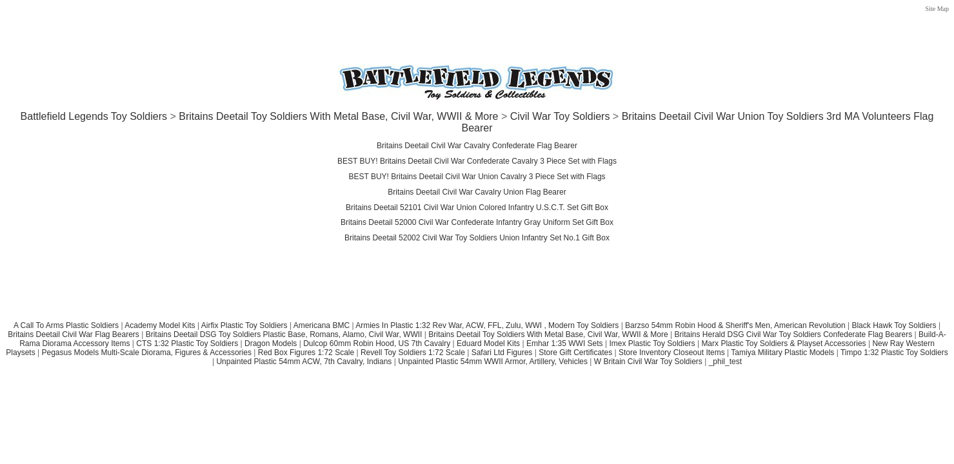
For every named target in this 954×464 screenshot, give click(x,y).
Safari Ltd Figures (502, 352)
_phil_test (725, 361)
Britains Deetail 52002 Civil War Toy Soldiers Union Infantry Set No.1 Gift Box (477, 237)
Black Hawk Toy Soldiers (893, 325)
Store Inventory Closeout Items (672, 352)
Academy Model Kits (159, 325)
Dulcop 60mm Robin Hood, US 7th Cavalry (376, 343)
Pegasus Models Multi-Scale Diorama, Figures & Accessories (146, 352)
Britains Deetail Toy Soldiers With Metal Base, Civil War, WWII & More (338, 116)
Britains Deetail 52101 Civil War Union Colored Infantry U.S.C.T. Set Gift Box (477, 207)
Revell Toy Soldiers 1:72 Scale (413, 352)
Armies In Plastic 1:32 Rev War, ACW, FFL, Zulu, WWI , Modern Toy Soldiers (487, 325)
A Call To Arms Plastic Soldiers (66, 325)
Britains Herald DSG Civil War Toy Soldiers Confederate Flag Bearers (793, 334)
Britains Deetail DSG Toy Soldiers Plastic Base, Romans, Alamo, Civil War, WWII (284, 334)
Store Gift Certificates (575, 352)
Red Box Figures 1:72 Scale (306, 352)
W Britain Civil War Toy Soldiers (648, 361)
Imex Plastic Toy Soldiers (652, 343)
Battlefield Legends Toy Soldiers (94, 116)
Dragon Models (270, 343)
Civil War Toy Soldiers (560, 116)
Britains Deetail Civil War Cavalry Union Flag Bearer (477, 192)
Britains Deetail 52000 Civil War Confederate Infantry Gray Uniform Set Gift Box (477, 222)
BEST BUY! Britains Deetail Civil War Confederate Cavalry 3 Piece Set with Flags (477, 161)
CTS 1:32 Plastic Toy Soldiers (187, 343)
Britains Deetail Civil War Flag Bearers (73, 334)
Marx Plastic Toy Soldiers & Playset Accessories (783, 343)
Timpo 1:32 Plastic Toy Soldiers (894, 352)
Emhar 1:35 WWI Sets (564, 343)
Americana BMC (321, 325)
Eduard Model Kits (488, 343)
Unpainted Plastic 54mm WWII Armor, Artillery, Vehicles (493, 361)
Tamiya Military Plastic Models (782, 352)
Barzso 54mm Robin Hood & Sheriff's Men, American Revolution (735, 325)
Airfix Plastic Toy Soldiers (245, 325)
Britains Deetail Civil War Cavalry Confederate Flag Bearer (477, 145)
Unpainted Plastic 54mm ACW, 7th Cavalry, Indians (304, 361)
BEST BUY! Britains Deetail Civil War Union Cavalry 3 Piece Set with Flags (476, 176)
